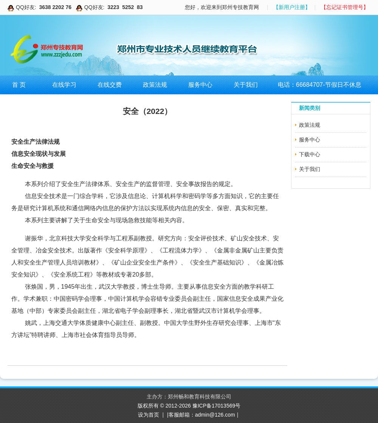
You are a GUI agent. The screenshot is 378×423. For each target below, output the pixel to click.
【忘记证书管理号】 (345, 7)
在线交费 (110, 85)
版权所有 (149, 406)
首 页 (19, 85)
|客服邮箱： (181, 415)
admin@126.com (215, 415)
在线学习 (64, 85)
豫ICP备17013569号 (216, 406)
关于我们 (246, 85)
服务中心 (200, 85)
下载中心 (309, 154)
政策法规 (155, 85)
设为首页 (148, 415)
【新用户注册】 (291, 7)
